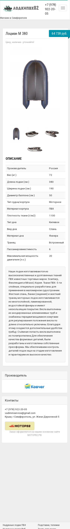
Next (60, 84)
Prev (10, 84)
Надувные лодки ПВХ (14, 525)
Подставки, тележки (49, 525)
